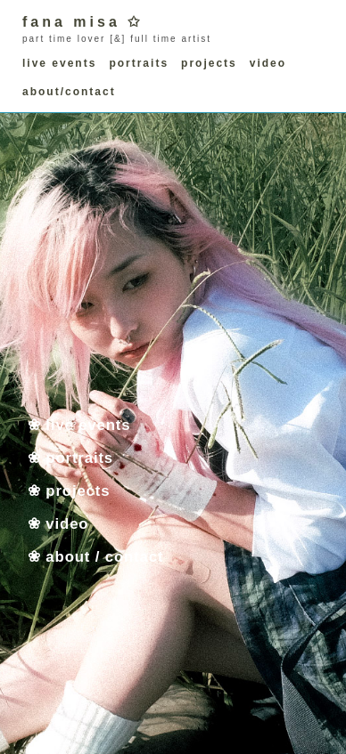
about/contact (69, 91)
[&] (118, 39)
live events (59, 63)
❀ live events (79, 424)
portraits (139, 63)
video (268, 63)
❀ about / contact (95, 555)
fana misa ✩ (82, 21)
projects (209, 63)
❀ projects (69, 490)
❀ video (58, 523)
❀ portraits (70, 457)
